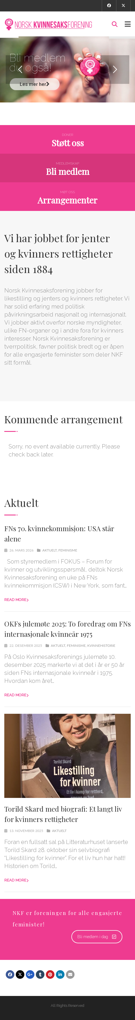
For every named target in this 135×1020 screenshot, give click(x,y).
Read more (15, 600)
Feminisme (67, 550)
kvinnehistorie (101, 645)
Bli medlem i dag (96, 936)
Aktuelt (49, 550)
